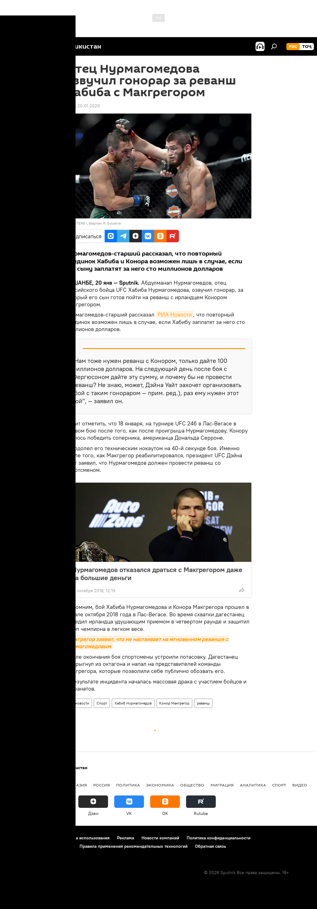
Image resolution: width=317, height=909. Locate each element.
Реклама (125, 838)
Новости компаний (160, 838)
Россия (101, 785)
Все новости (78, 703)
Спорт (102, 703)
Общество (192, 785)
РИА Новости (175, 314)
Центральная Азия (65, 785)
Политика (128, 785)
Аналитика (253, 785)
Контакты (44, 838)
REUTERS (77, 223)
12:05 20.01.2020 (83, 106)
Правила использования (85, 838)
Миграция (222, 785)
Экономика (160, 785)
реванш (203, 703)
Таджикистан (22, 785)
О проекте (17, 838)
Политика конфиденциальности (218, 838)
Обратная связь (210, 846)
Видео (299, 785)
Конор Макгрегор (174, 703)
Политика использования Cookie (39, 846)
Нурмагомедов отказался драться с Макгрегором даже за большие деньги (157, 574)
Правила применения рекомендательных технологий (134, 846)
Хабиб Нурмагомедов (133, 703)
